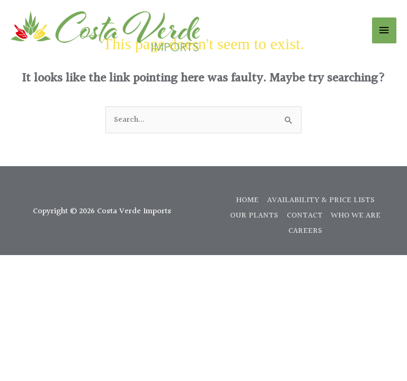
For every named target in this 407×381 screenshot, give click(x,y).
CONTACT (305, 215)
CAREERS (305, 231)
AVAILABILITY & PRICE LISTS (321, 200)
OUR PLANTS (254, 215)
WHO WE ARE (356, 215)
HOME (247, 200)
